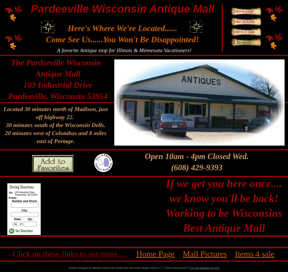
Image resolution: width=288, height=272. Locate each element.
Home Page (155, 254)
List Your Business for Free (204, 267)
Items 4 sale (254, 254)
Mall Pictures (205, 254)
